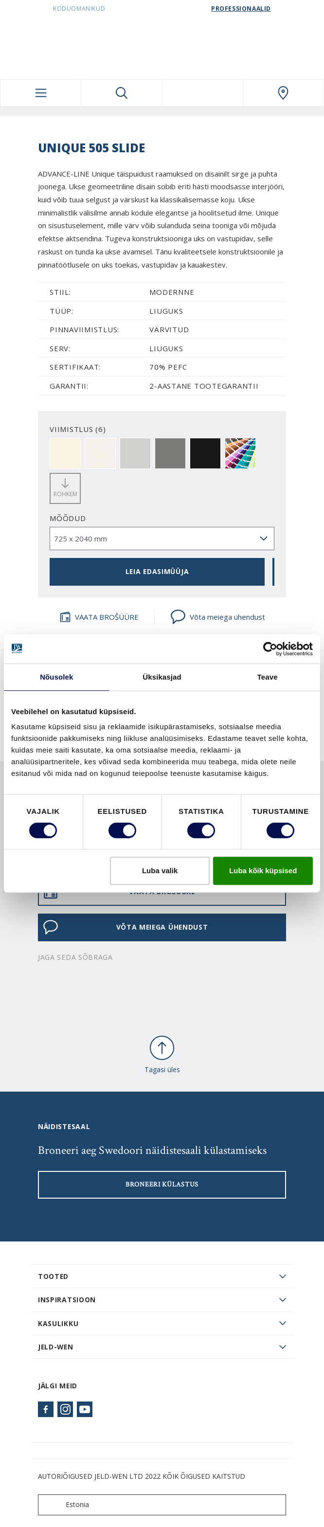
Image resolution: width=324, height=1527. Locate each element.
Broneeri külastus (162, 1184)
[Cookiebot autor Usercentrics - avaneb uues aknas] (270, 649)
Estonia (65, 1505)
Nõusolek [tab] (56, 677)
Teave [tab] (267, 677)
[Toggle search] (121, 93)
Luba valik (160, 870)
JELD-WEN (55, 1346)
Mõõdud (68, 518)
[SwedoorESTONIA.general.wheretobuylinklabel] (283, 93)
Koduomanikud (79, 8)
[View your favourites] (202, 93)
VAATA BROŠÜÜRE (99, 617)
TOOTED (53, 1276)
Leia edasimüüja (157, 571)
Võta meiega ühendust (217, 617)
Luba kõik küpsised (263, 870)
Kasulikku (58, 1323)
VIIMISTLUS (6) (78, 429)
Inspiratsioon (67, 1299)
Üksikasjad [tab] (162, 677)
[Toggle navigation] (40, 93)
